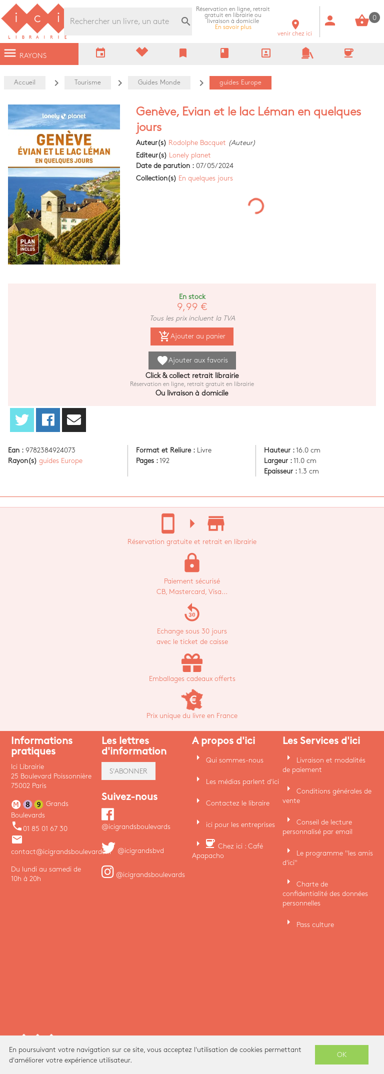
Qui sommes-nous (235, 760)
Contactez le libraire (238, 803)
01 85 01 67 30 (39, 829)
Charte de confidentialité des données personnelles (325, 893)
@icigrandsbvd (133, 851)
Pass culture (315, 925)
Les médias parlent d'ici (242, 781)
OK (342, 1055)
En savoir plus (233, 18)
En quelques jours (205, 178)
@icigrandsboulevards (143, 875)
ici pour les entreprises (240, 825)
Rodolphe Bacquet (197, 143)
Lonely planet (190, 155)
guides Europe (60, 461)
